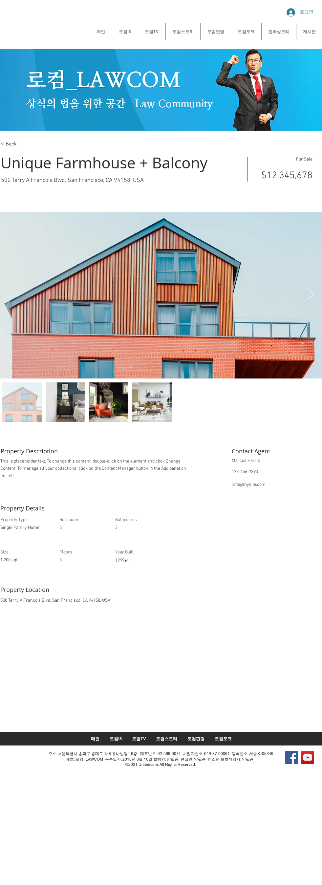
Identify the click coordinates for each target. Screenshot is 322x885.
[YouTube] (307, 757)
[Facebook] (291, 757)
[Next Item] (310, 295)
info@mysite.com (249, 484)
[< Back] (24, 144)
